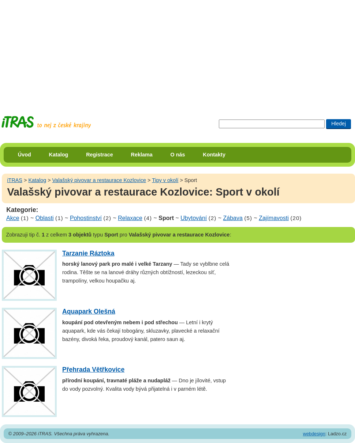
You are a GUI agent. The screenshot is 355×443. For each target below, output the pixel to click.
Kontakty (214, 155)
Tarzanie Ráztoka (88, 253)
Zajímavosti (274, 218)
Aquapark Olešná (88, 311)
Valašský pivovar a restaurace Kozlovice (99, 180)
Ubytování (193, 218)
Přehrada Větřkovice (93, 369)
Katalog (58, 155)
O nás (178, 155)
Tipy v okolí (165, 180)
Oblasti (45, 218)
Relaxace (130, 218)
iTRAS (14, 180)
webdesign (314, 433)
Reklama (142, 155)
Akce (12, 218)
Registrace (99, 155)
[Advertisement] (146, 51)
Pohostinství (86, 218)
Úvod (24, 155)
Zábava (233, 218)
